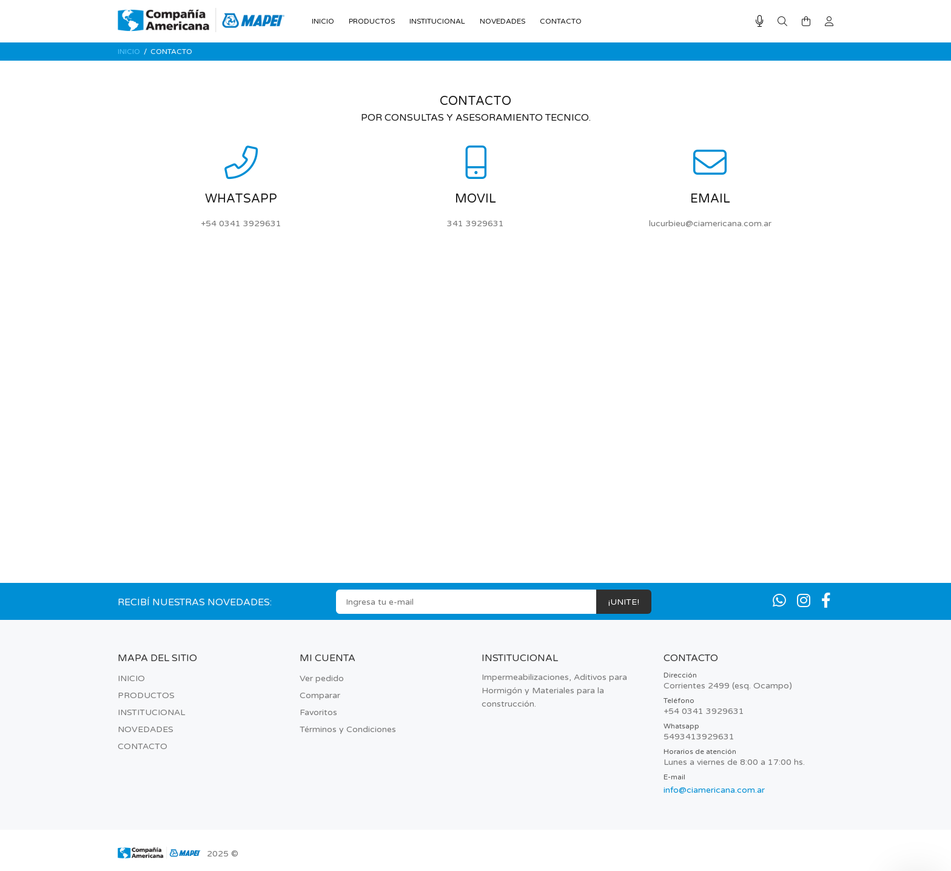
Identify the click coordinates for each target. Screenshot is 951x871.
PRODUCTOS (146, 695)
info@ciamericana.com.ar (714, 790)
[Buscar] (782, 22)
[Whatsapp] (779, 601)
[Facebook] (826, 601)
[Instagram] (804, 601)
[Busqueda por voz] (759, 21)
